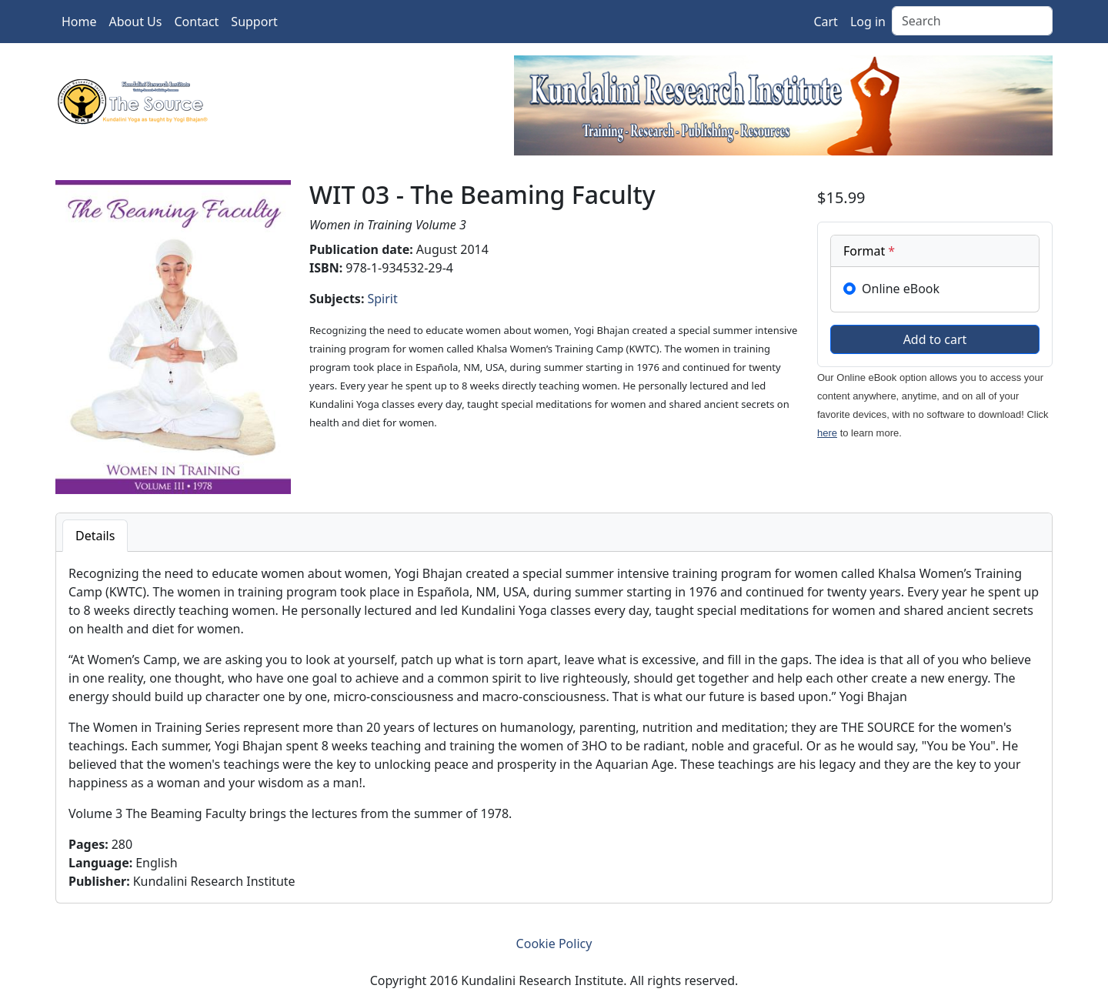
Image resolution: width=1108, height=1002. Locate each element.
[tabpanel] (554, 727)
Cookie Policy (554, 943)
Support (254, 21)
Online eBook (900, 288)
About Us (135, 21)
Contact (196, 21)
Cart (825, 21)
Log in (868, 21)
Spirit (382, 298)
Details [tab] (95, 535)
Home (79, 21)
